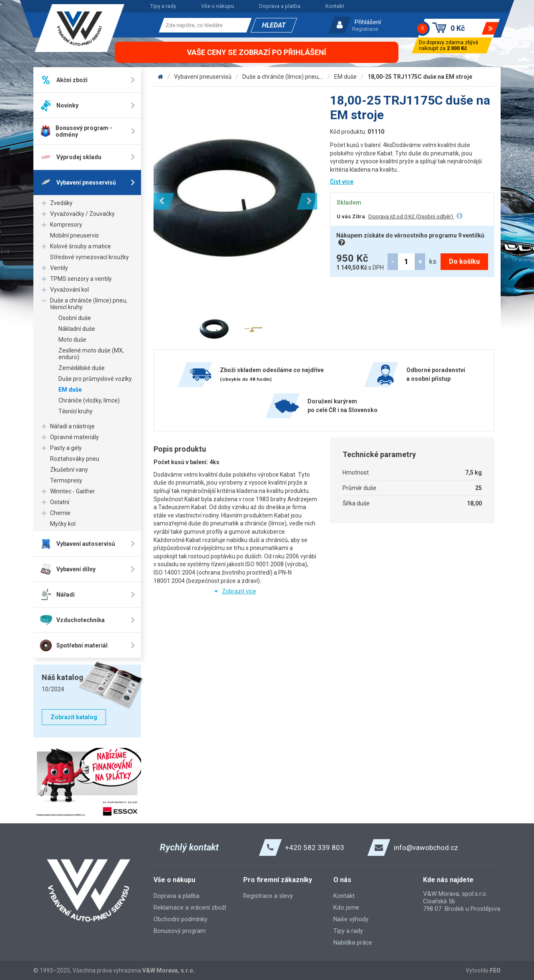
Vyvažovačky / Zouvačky (82, 213)
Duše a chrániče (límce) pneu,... (282, 76)
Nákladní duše (76, 328)
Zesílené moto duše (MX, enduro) (91, 353)
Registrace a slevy (268, 896)
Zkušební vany (69, 469)
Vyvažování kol (69, 289)
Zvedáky (61, 203)
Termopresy (66, 480)
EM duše (70, 389)
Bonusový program (180, 931)
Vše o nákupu (217, 6)
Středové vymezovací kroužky (89, 257)
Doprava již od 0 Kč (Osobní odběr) (411, 216)
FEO (495, 970)
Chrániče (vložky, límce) (89, 400)
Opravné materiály (74, 437)
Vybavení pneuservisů (203, 76)
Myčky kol (63, 523)
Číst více (341, 181)
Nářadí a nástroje (72, 426)
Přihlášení (368, 22)
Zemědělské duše (81, 368)
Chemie (60, 513)
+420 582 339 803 (314, 847)
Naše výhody (350, 919)
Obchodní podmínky (180, 919)
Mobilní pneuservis (74, 235)
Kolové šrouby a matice (80, 246)
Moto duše (72, 339)
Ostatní (59, 502)
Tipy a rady (163, 6)
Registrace (365, 29)
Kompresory (66, 224)
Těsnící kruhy (75, 411)
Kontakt (334, 6)
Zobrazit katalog (73, 717)
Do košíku (464, 261)
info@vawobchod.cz (426, 847)
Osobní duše (74, 318)
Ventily (59, 268)
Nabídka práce (352, 942)
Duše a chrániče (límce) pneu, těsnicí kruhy (88, 303)
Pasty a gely (66, 448)
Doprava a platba (279, 6)
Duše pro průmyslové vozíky (95, 378)
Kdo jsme (346, 907)
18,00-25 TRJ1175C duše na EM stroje (420, 76)
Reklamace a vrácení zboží (190, 907)
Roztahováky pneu (74, 458)
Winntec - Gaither (72, 491)
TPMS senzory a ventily (81, 278)
